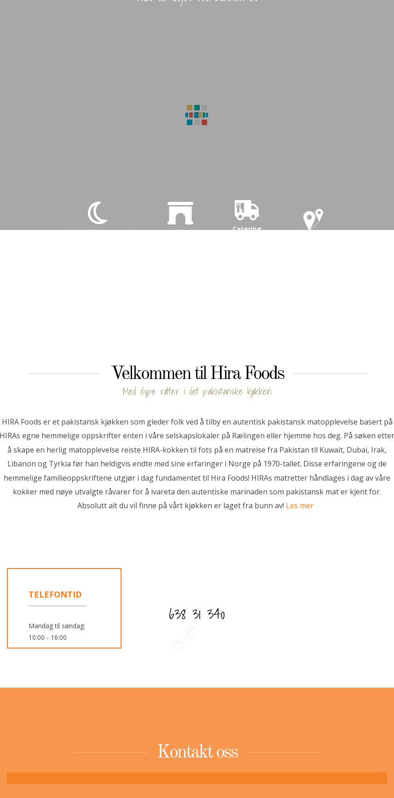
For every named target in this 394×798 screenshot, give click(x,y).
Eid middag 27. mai (98, 217)
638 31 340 (197, 614)
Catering (246, 214)
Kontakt (313, 227)
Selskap (180, 217)
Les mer (299, 505)
